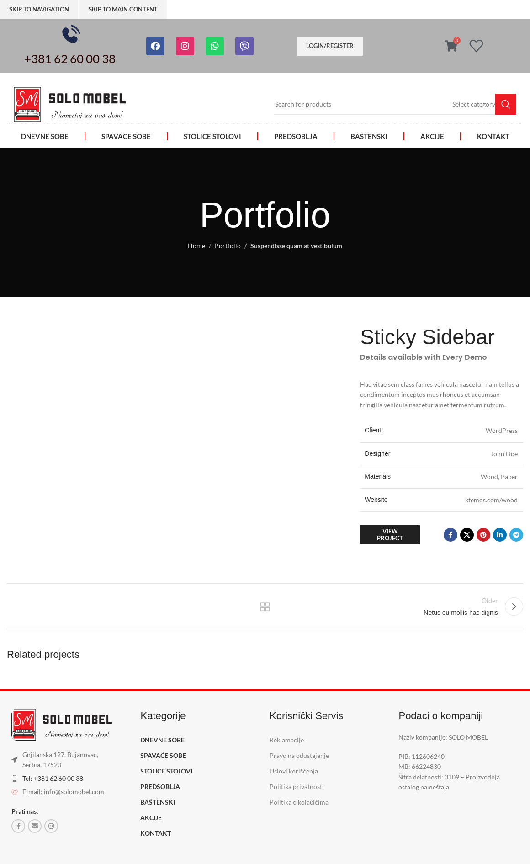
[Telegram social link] (516, 535)
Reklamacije (287, 740)
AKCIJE (432, 136)
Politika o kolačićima (299, 802)
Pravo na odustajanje (299, 755)
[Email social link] (35, 826)
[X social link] (467, 535)
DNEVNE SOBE (45, 136)
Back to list (265, 606)
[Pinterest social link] (483, 535)
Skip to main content (123, 9)
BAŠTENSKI (368, 136)
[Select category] (473, 104)
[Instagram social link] (51, 826)
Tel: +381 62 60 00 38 (52, 778)
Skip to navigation (39, 9)
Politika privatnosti (297, 787)
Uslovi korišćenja (294, 771)
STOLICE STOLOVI (212, 136)
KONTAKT (493, 136)
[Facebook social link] (450, 535)
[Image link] (70, 103)
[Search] (395, 104)
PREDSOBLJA (296, 136)
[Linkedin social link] (500, 535)
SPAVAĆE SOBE (126, 136)
